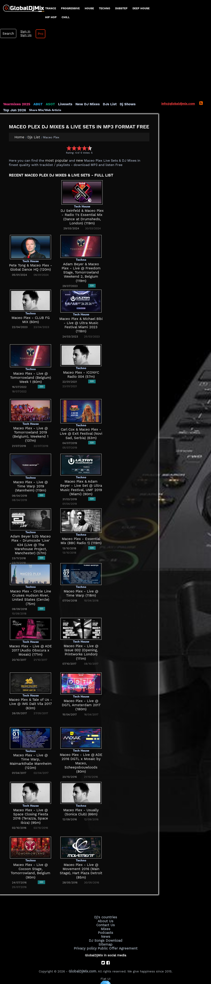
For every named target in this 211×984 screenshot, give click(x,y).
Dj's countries (105, 916)
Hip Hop (51, 17)
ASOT (46, 104)
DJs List (100, 104)
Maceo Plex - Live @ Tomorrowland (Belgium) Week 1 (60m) (30, 377)
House (89, 8)
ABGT (34, 104)
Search (7, 33)
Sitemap (105, 941)
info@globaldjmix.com (178, 103)
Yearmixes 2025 (15, 104)
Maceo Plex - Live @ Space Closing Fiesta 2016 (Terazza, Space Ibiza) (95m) (30, 814)
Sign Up (23, 35)
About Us (106, 920)
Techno (104, 8)
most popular (55, 160)
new (76, 160)
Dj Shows (117, 104)
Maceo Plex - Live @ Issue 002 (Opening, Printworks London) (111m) (81, 650)
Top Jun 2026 (137, 104)
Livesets (59, 104)
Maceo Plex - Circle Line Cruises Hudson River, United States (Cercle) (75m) (30, 595)
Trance (50, 8)
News (105, 933)
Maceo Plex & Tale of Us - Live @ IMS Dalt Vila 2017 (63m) (30, 703)
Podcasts (105, 930)
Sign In (23, 31)
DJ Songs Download (105, 937)
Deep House (141, 8)
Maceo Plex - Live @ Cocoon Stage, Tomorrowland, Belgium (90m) (30, 868)
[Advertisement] (105, 71)
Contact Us (105, 923)
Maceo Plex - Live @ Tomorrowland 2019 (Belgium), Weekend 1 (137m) (30, 432)
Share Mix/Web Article (19, 109)
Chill (66, 17)
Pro (36, 34)
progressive (70, 8)
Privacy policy (87, 944)
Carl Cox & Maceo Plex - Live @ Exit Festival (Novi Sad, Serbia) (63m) (81, 433)
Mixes (105, 927)
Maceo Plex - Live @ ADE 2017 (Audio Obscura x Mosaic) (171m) (30, 650)
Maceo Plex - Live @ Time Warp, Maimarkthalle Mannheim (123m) (30, 759)
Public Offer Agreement (116, 944)
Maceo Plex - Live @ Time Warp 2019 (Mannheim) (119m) (30, 486)
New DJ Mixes (80, 104)
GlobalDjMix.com (82, 967)
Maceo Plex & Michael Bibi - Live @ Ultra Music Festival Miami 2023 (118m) (81, 322)
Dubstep (121, 8)
